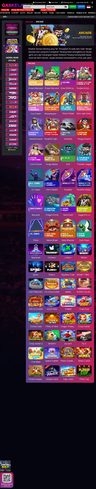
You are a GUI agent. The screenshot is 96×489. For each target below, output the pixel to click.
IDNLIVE (30, 13)
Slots (22, 13)
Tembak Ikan (81, 13)
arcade (37, 13)
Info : (5, 17)
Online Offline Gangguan (12, 148)
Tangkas (70, 13)
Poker (44, 13)
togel (51, 13)
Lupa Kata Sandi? (82, 2)
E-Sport (15, 13)
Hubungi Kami (67, 2)
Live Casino (60, 13)
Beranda (29, 22)
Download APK (39, 2)
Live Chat (53, 2)
